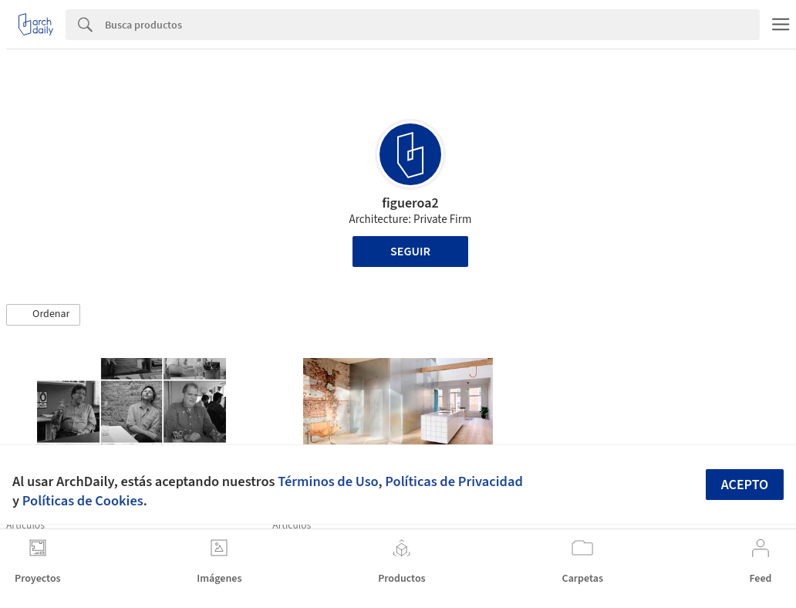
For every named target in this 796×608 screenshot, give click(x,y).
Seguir (410, 251)
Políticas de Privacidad (454, 481)
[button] (43, 315)
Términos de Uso (328, 481)
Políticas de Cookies (82, 501)
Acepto (745, 485)
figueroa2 (410, 203)
